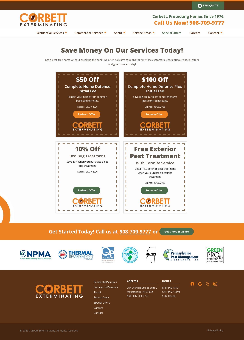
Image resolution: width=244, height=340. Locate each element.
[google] (200, 283)
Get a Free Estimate (176, 231)
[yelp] (207, 283)
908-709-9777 (135, 231)
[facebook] (192, 283)
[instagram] (215, 283)
